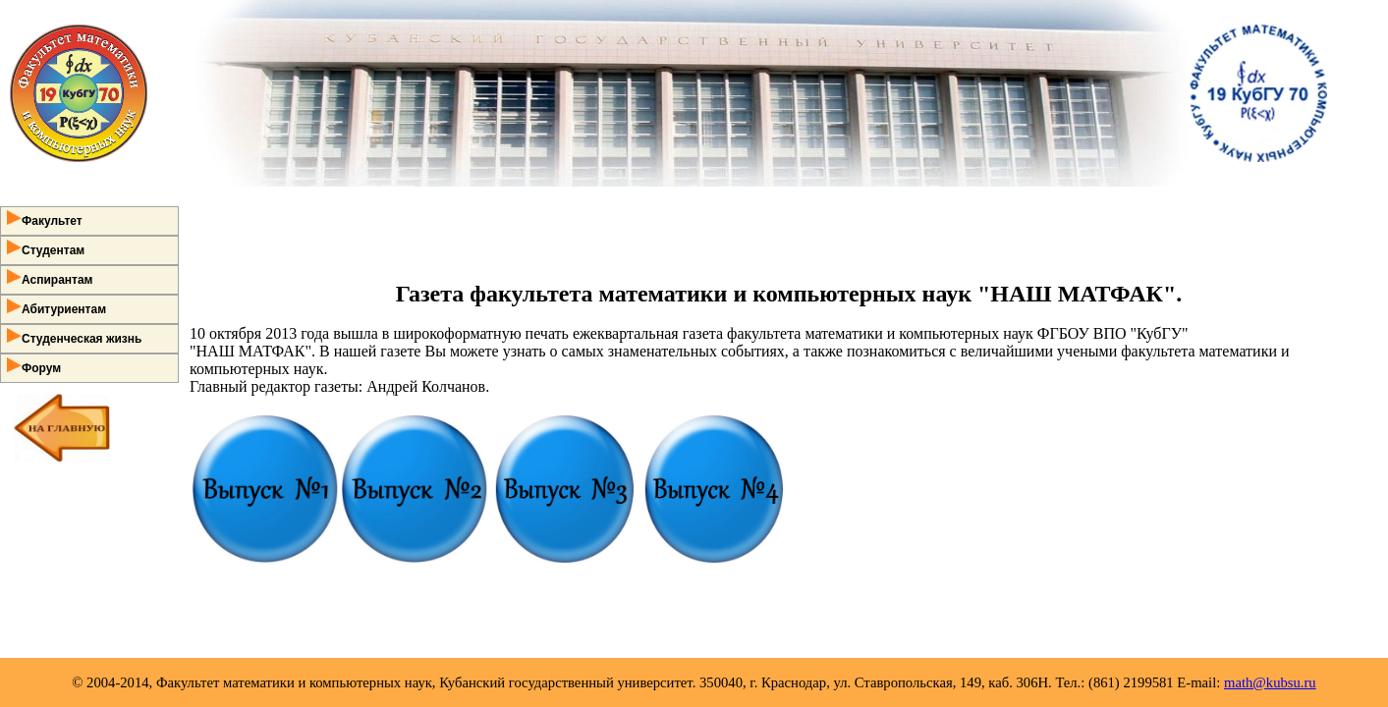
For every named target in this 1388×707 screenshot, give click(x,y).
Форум (34, 366)
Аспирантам (50, 278)
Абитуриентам (56, 307)
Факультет (45, 219)
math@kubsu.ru (1270, 682)
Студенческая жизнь (74, 337)
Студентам (45, 248)
